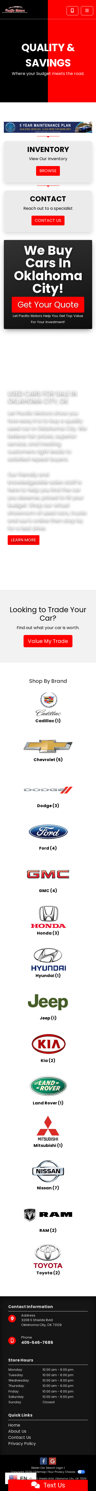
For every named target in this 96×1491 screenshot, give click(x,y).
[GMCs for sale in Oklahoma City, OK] (48, 877)
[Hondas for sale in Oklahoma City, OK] (48, 920)
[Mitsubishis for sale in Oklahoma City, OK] (48, 1132)
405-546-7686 (37, 1342)
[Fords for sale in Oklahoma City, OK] (48, 835)
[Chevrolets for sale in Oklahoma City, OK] (48, 750)
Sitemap (40, 1472)
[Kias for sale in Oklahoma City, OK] (48, 1047)
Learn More (23, 540)
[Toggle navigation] (87, 10)
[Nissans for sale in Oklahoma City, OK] (48, 1174)
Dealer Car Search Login (47, 1468)
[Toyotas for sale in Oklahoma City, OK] (48, 1259)
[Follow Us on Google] (52, 1461)
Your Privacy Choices (66, 1472)
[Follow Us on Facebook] (43, 1461)
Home (14, 1425)
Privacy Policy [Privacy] (22, 1443)
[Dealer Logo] (14, 9)
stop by (73, 519)
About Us (17, 1431)
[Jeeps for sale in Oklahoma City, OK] (48, 1004)
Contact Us (19, 1437)
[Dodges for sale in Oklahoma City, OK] (48, 792)
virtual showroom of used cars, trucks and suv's (47, 512)
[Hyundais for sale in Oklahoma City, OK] (48, 962)
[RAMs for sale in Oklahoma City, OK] (48, 1217)
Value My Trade (48, 641)
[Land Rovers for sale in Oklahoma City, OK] (48, 1089)
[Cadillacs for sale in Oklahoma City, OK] (48, 707)
